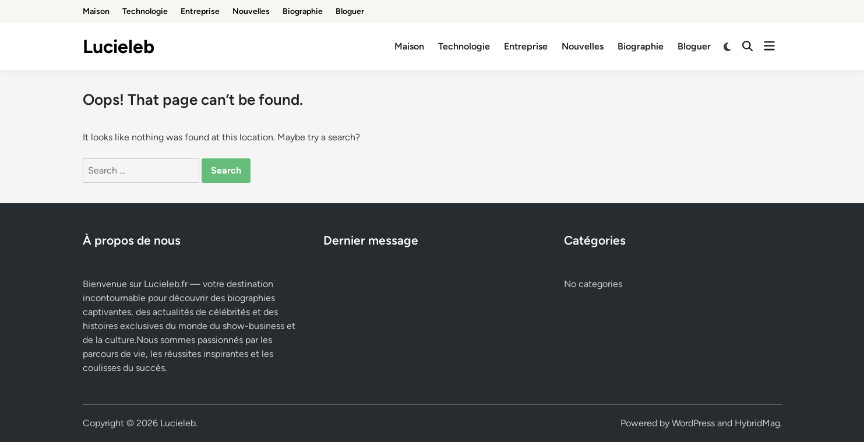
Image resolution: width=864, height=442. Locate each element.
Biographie (303, 11)
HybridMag (757, 423)
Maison (96, 11)
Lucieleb (118, 47)
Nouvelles (251, 11)
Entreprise (200, 11)
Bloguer (350, 11)
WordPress (693, 423)
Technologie (145, 11)
